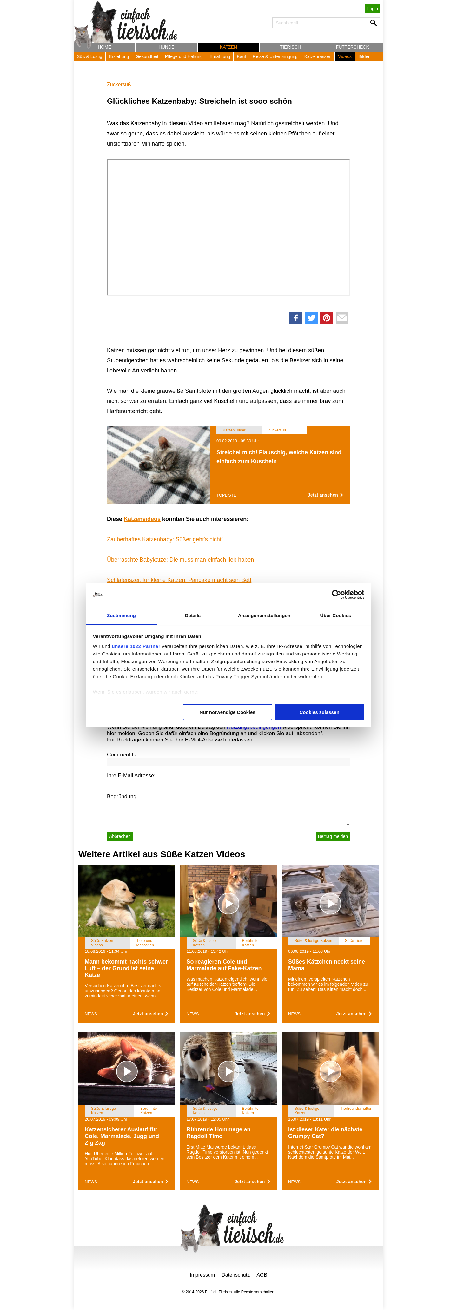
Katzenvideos (142, 519)
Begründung (121, 796)
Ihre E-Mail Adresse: (131, 776)
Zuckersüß (119, 84)
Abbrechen (120, 836)
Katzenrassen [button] (318, 56)
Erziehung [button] (119, 56)
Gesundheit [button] (147, 56)
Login (372, 8)
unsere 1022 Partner (136, 646)
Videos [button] (345, 56)
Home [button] (104, 46)
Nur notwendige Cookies (227, 712)
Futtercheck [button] (352, 46)
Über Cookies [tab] (335, 615)
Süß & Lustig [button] (89, 56)
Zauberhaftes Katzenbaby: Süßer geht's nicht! (165, 539)
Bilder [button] (364, 56)
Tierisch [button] (290, 46)
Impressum (202, 1275)
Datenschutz (236, 1275)
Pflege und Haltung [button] (184, 56)
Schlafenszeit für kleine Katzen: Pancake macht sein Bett (179, 580)
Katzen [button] (228, 46)
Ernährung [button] (219, 56)
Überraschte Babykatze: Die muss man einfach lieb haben (180, 559)
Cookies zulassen (319, 712)
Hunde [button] (167, 46)
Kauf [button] (241, 56)
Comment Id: (122, 755)
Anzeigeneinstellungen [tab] (264, 615)
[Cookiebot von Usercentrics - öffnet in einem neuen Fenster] (336, 594)
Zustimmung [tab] (121, 615)
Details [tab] (193, 615)
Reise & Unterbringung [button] (275, 56)
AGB (261, 1275)
